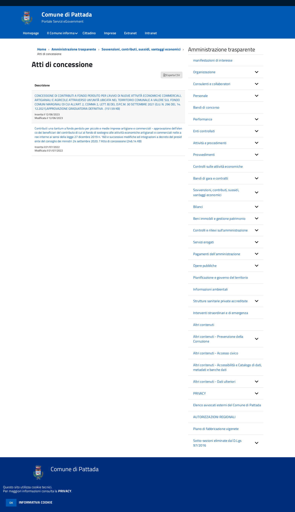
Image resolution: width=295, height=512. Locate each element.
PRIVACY (64, 491)
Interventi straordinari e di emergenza (220, 312)
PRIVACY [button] (199, 393)
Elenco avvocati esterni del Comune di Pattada (227, 405)
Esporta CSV (171, 75)
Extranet (130, 33)
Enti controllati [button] (204, 131)
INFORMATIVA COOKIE (35, 502)
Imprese (110, 33)
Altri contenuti (203, 324)
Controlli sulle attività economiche (218, 166)
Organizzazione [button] (204, 72)
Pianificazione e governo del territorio (220, 277)
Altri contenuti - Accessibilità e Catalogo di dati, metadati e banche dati (227, 367)
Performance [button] (202, 119)
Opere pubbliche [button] (205, 265)
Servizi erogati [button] (203, 242)
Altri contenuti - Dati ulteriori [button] (214, 381)
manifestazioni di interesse (212, 60)
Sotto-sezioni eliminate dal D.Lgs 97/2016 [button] (217, 443)
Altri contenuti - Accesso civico (215, 353)
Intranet (151, 33)
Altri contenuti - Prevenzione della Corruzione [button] (218, 339)
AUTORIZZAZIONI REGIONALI (214, 416)
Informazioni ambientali (210, 289)
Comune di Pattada (67, 17)
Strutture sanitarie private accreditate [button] (220, 301)
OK (11, 503)
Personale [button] (200, 95)
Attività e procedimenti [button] (209, 142)
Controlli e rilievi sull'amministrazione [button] (220, 230)
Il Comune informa (61, 33)
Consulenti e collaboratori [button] (211, 83)
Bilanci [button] (198, 206)
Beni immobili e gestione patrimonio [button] (219, 218)
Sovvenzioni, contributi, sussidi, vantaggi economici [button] (216, 192)
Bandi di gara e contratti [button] (210, 178)
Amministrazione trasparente (74, 49)
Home (41, 49)
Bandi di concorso (206, 107)
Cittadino (89, 33)
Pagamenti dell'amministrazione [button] (216, 253)
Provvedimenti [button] (204, 154)
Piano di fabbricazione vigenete (216, 428)
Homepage (31, 33)
